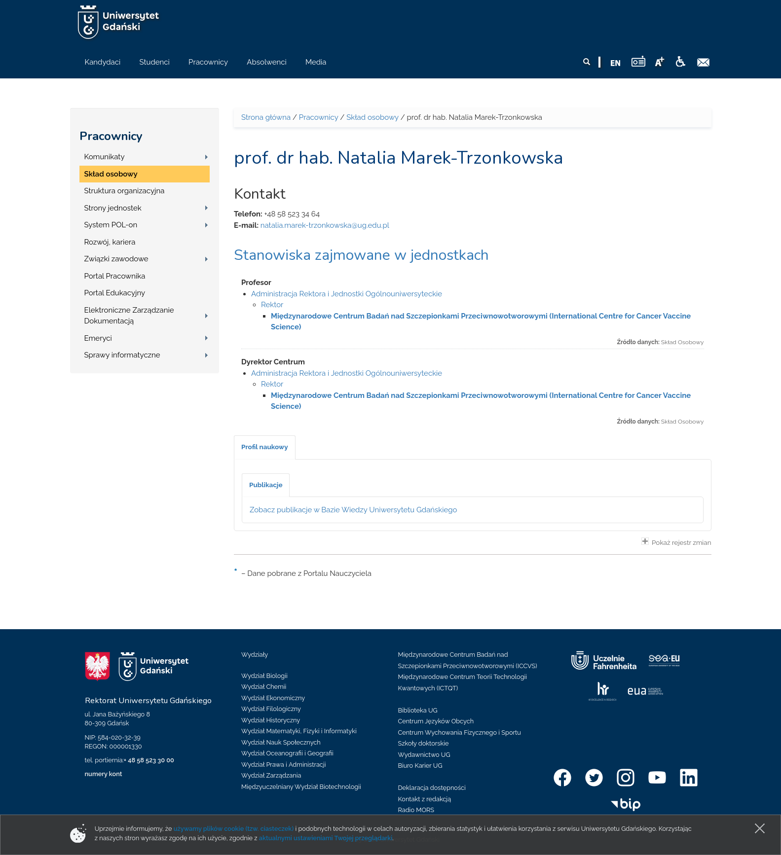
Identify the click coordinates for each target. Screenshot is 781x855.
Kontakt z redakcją (424, 799)
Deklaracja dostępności (432, 787)
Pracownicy (111, 136)
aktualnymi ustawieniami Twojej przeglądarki (325, 838)
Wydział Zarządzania (271, 775)
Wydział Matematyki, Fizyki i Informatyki (299, 731)
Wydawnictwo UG (424, 754)
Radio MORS (416, 810)
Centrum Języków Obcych (436, 721)
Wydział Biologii (264, 675)
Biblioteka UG (418, 710)
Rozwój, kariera (110, 242)
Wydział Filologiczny (271, 708)
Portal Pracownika (115, 276)
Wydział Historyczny (270, 720)
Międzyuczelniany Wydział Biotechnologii (301, 786)
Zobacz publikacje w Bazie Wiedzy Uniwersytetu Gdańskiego (353, 509)
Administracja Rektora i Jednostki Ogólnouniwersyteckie (346, 293)
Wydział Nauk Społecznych (281, 742)
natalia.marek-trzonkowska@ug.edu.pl (324, 225)
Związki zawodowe (116, 258)
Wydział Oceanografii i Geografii (287, 753)
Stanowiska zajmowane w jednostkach (361, 255)
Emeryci (98, 338)
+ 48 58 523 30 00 (149, 760)
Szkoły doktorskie (423, 743)
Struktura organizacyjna (124, 190)
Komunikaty (104, 156)
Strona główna (266, 117)
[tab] (265, 447)
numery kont (103, 774)
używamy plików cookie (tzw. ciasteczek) (234, 828)
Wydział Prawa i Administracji (283, 764)
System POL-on (111, 224)
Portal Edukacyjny (115, 292)
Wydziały (254, 654)
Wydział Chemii (263, 686)
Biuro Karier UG (420, 765)
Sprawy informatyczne (122, 355)
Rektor (272, 304)
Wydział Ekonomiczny (273, 698)
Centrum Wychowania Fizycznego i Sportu (459, 732)
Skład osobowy (111, 174)
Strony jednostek (113, 208)
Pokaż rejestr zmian (676, 541)
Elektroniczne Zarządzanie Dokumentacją (129, 316)
